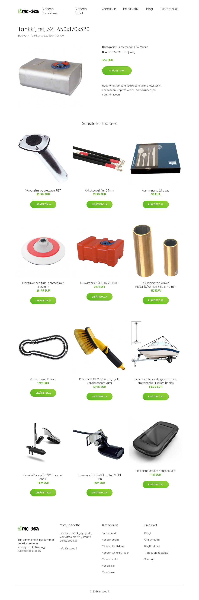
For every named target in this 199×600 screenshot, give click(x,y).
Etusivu (22, 38)
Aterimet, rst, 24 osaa (155, 193)
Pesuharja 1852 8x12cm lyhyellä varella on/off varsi (99, 383)
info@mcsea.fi (69, 551)
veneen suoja (110, 542)
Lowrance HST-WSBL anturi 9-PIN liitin (99, 479)
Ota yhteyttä (152, 542)
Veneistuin (108, 10)
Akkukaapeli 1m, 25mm (99, 193)
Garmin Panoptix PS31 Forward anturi (43, 479)
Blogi (149, 10)
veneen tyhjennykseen (115, 555)
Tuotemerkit (169, 10)
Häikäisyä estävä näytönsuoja (155, 473)
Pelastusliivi (131, 10)
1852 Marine (141, 49)
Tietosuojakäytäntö (156, 555)
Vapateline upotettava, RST (43, 193)
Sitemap (149, 561)
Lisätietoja (116, 73)
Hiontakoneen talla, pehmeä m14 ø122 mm (43, 287)
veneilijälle (108, 568)
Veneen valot (81, 12)
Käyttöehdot (152, 548)
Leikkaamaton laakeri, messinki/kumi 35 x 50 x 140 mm (155, 287)
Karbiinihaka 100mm (43, 381)
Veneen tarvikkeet (50, 12)
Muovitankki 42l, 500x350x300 (99, 285)
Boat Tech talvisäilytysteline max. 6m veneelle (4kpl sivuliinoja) (155, 383)
